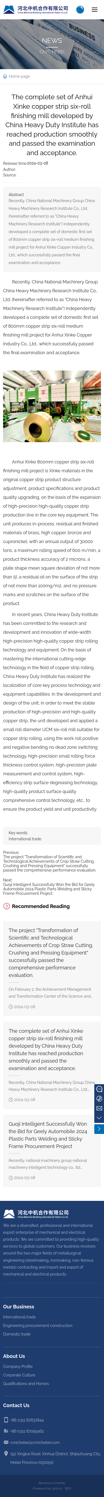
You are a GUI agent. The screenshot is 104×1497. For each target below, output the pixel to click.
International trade (25, 839)
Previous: (11, 852)
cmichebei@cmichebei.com (35, 1442)
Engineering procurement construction (37, 1325)
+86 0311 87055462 (27, 1431)
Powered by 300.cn (47, 1488)
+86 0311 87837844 (27, 1420)
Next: (7, 880)
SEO (68, 1488)
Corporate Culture (19, 1375)
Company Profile (18, 1366)
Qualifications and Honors (26, 1383)
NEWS (52, 40)
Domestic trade (17, 1334)
